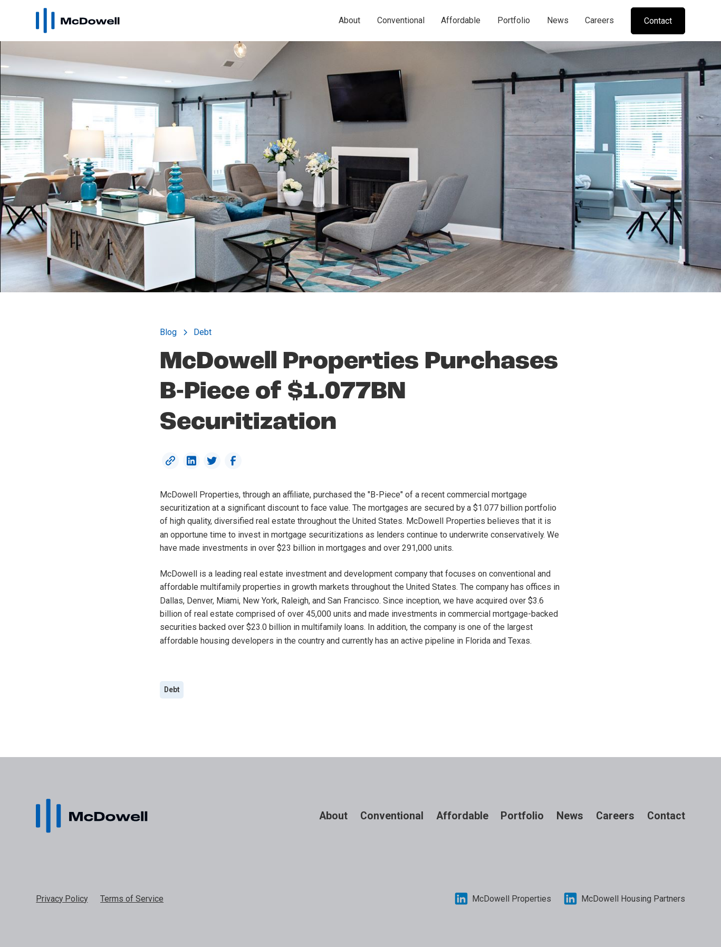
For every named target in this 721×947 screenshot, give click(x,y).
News (558, 20)
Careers (599, 20)
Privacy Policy (62, 899)
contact (658, 21)
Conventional (401, 20)
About (349, 20)
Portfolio (513, 20)
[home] (77, 21)
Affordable (460, 20)
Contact (666, 816)
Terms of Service (132, 899)
